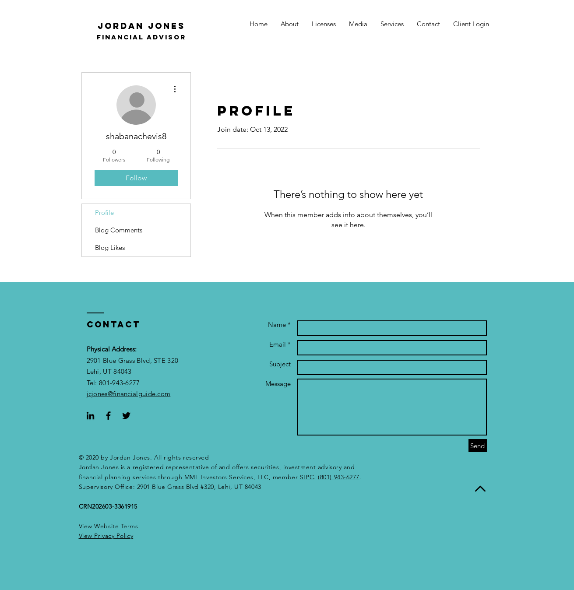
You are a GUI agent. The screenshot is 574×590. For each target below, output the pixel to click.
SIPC (307, 477)
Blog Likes (110, 247)
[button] (106, 536)
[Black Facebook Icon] (108, 415)
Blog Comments (118, 230)
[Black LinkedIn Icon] (90, 415)
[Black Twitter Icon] (126, 415)
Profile (104, 212)
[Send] (477, 445)
